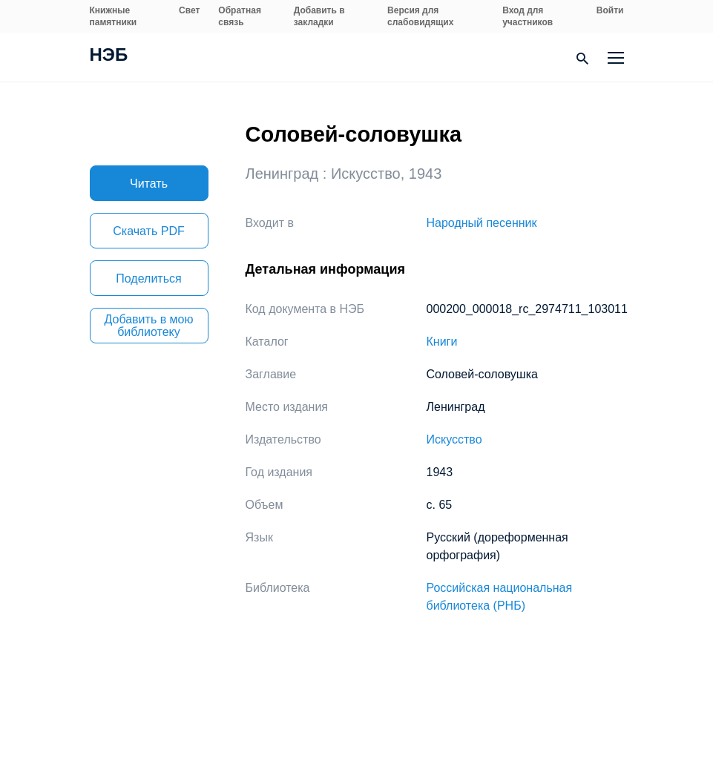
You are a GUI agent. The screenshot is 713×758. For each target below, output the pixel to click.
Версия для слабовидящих (420, 16)
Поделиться (148, 278)
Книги (442, 341)
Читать (149, 183)
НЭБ (109, 56)
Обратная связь (239, 16)
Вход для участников (527, 16)
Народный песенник (482, 223)
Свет (189, 10)
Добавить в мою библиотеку (149, 325)
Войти (610, 10)
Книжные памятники (113, 16)
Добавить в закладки (319, 16)
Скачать (148, 231)
